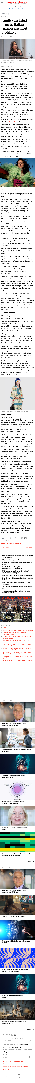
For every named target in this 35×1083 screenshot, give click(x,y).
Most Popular (12, 8)
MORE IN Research (7, 701)
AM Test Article (7, 628)
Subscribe (21, 8)
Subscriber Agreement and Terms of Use (15, 1066)
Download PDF (7, 540)
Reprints (18, 538)
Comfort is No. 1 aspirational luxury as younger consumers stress (14, 802)
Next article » (29, 547)
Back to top (30, 861)
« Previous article (7, 547)
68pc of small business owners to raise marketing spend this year (14, 724)
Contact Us (6, 1069)
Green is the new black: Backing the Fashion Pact (18, 630)
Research (4, 16)
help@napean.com (22, 1044)
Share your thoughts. (11, 543)
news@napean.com (17, 1047)
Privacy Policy (7, 1061)
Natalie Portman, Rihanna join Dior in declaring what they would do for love (17, 649)
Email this (6, 538)
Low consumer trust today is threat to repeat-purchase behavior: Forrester (16, 855)
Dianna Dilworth (8, 66)
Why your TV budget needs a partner (13, 560)
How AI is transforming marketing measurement (17, 575)
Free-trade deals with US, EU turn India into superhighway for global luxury (15, 567)
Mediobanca (12, 121)
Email (5, 14)
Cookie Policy (7, 1064)
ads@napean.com (6, 1052)
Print (11, 14)
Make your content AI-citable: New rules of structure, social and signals (15, 572)
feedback (28, 1077)
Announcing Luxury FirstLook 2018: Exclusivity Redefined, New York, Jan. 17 (17, 653)
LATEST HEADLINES (6, 553)
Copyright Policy (19, 1061)
